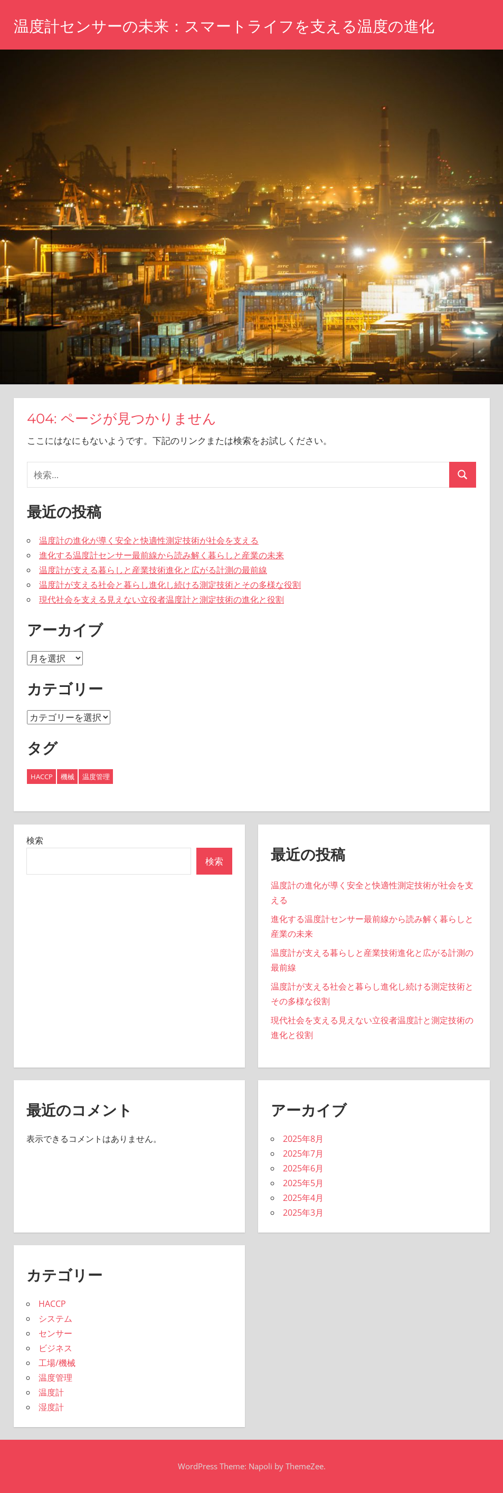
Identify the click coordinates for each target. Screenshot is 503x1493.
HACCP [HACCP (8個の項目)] (42, 776)
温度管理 (55, 1377)
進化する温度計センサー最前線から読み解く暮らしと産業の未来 (161, 555)
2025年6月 (303, 1168)
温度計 (51, 1392)
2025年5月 (303, 1183)
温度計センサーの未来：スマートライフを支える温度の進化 (245, 25)
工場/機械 (57, 1363)
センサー (55, 1333)
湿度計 (51, 1407)
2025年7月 (303, 1153)
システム (55, 1318)
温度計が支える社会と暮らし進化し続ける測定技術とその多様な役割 (170, 584)
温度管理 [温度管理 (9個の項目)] (96, 776)
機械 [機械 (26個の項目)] (67, 776)
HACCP (52, 1304)
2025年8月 (303, 1139)
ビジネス (55, 1348)
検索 (34, 840)
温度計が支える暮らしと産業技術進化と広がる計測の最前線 (153, 570)
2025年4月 (303, 1198)
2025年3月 (303, 1212)
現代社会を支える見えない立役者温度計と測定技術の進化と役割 (161, 599)
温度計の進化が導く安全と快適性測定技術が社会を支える (149, 540)
